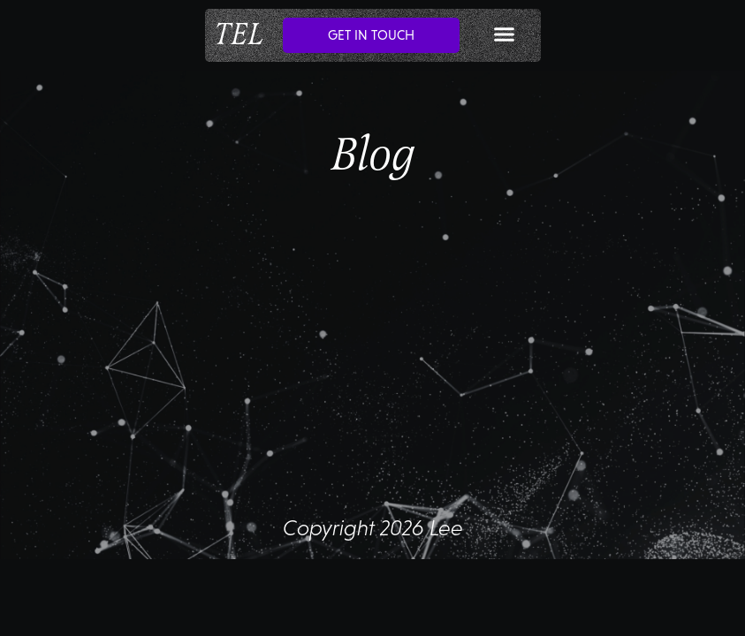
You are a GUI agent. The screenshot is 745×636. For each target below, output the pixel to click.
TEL (238, 35)
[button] (504, 34)
